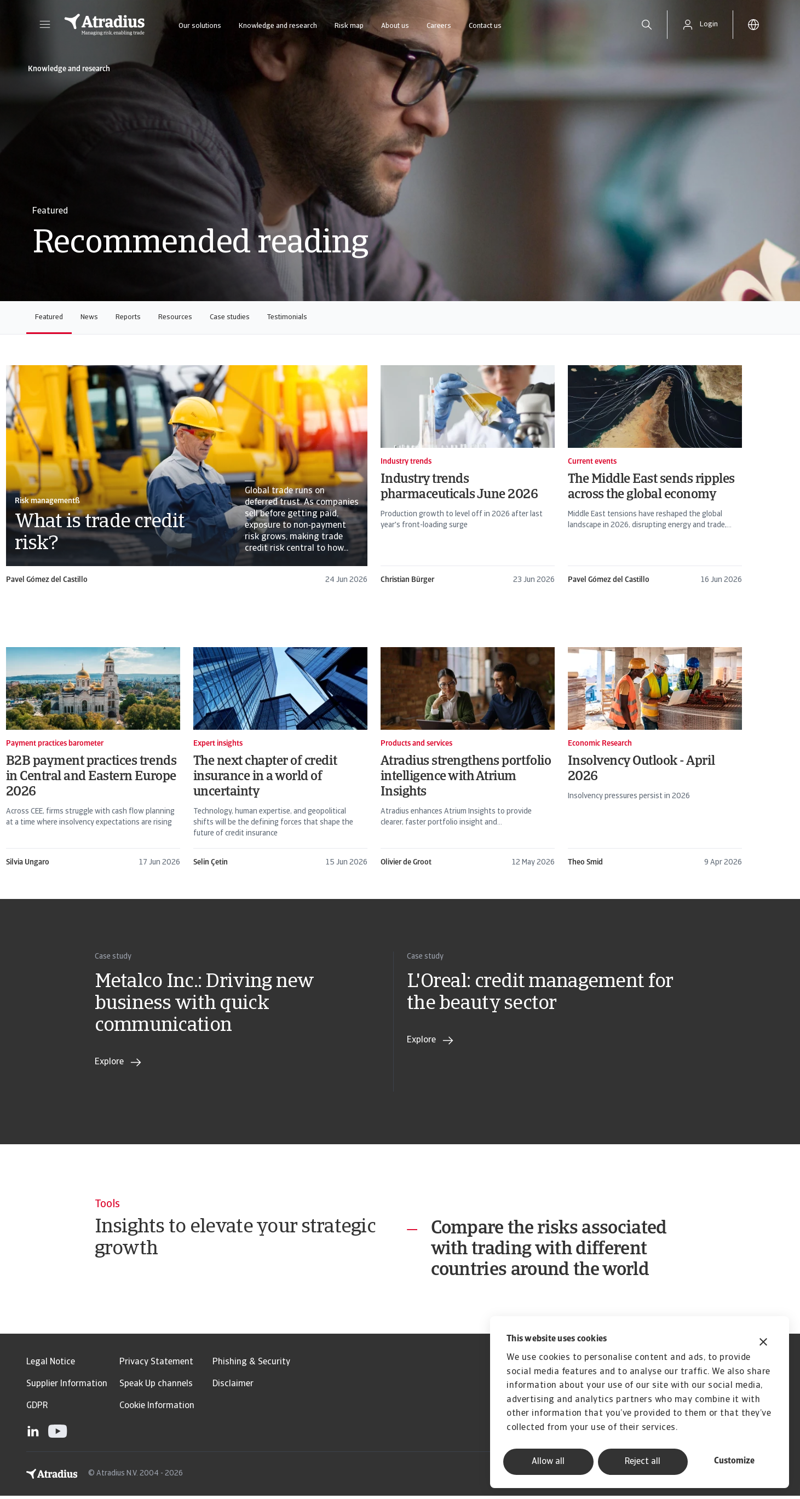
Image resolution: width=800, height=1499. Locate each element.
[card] (186, 475)
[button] (45, 25)
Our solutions (200, 26)
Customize (734, 1461)
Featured (49, 317)
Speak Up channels (156, 1387)
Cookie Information (156, 1409)
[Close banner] (763, 1343)
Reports (128, 317)
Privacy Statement (156, 1365)
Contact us (485, 26)
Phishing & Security (251, 1365)
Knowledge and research (278, 26)
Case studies (230, 317)
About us (395, 26)
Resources (175, 317)
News (89, 317)
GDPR (37, 1409)
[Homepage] (105, 25)
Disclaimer (233, 1387)
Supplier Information (66, 1387)
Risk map (349, 26)
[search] (646, 24)
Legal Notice (50, 1365)
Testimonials (287, 317)
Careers (439, 26)
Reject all (642, 1461)
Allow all (548, 1461)
